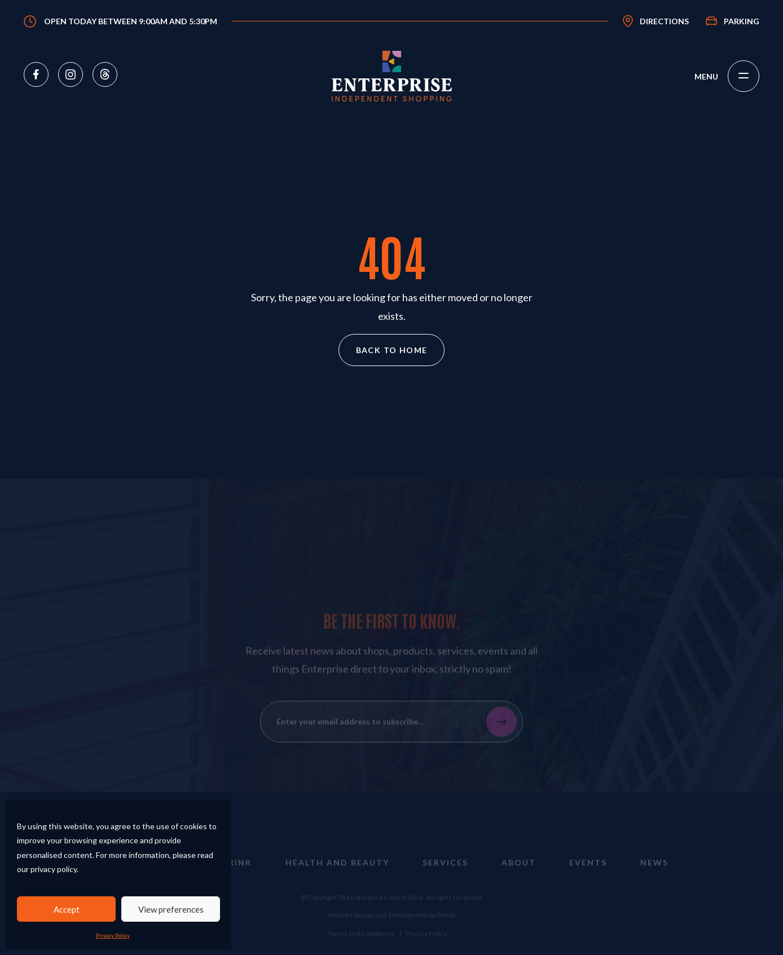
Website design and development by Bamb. (391, 923)
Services (445, 871)
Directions (664, 21)
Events (588, 871)
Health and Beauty (337, 871)
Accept (67, 909)
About (519, 871)
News (654, 871)
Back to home (392, 350)
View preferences (171, 909)
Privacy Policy (113, 935)
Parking (741, 21)
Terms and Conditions (361, 942)
